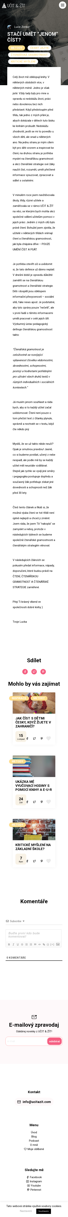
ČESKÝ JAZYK (39, 48)
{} (48, 944)
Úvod (34, 1132)
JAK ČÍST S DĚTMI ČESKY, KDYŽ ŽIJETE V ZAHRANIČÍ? (33, 722)
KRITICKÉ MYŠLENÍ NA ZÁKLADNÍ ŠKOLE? (33, 847)
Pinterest (35, 1189)
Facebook (36, 1177)
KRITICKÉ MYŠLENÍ (23, 61)
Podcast (34, 1140)
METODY (16, 48)
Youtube (36, 1185)
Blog (34, 1136)
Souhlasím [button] (43, 1211)
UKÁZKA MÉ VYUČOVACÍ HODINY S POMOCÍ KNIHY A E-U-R (33, 786)
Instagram (36, 1181)
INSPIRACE (19, 698)
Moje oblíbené (36, 1149)
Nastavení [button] (26, 1211)
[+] (52, 944)
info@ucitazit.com (37, 1102)
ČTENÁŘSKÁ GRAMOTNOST (29, 54)
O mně (34, 1145)
